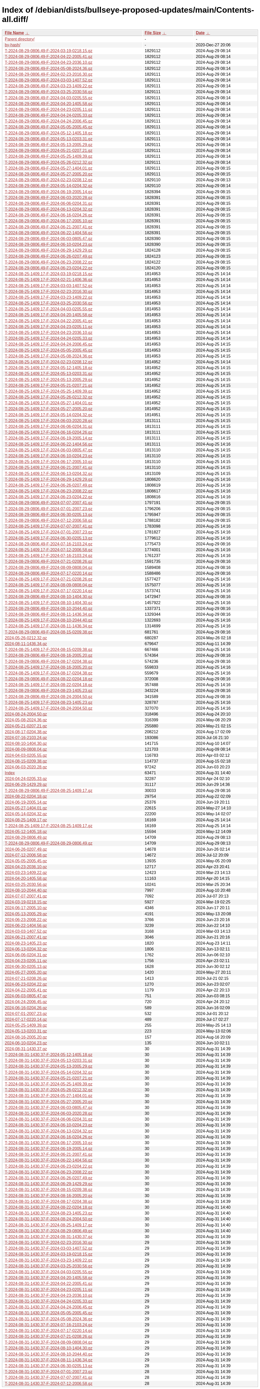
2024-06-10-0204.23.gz (26, 1043)
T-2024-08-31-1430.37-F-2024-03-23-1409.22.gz (48, 1260)
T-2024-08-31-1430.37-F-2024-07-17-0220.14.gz (48, 1330)
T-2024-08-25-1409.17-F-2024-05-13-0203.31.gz (48, 373)
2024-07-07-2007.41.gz (26, 896)
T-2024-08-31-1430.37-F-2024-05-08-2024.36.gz (48, 1319)
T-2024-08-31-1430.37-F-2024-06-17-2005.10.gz (48, 1143)
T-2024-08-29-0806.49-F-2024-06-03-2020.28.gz (48, 197)
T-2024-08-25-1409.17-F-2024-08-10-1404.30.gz (48, 603)
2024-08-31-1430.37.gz (26, 1049)
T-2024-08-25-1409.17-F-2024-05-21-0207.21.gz (48, 385)
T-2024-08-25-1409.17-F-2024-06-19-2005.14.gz (48, 438)
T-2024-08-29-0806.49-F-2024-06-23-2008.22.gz (48, 262)
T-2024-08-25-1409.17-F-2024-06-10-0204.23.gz (48, 456)
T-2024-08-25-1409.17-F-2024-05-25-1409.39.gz (48, 391)
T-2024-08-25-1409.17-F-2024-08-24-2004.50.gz (48, 708)
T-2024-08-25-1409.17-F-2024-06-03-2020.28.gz (48, 421)
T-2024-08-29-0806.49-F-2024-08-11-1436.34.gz (48, 614)
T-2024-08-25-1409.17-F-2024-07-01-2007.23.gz (48, 532)
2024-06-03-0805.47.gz (26, 996)
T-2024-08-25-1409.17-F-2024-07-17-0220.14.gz (48, 591)
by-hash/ (12, 45)
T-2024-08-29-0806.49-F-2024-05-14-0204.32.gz (48, 186)
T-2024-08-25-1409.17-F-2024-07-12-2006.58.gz (48, 550)
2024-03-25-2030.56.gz (26, 884)
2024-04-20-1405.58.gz (26, 878)
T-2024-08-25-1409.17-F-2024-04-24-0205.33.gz (48, 338)
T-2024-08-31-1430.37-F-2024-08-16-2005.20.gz (48, 1196)
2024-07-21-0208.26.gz (26, 978)
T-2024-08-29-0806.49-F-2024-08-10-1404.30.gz (48, 596)
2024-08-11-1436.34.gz (26, 644)
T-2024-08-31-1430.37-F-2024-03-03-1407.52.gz (48, 1248)
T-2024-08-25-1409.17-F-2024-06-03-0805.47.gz (48, 450)
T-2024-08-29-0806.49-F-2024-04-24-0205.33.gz (48, 115)
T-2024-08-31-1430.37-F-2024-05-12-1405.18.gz (48, 1055)
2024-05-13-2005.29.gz (26, 914)
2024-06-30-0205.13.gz (26, 966)
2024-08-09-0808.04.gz (26, 749)
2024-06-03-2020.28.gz (26, 767)
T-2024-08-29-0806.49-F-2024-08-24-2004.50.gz (48, 696)
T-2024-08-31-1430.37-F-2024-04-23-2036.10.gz (48, 1295)
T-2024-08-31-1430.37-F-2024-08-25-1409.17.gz (48, 1225)
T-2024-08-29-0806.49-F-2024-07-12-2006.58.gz (48, 520)
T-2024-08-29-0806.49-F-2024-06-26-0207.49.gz (48, 256)
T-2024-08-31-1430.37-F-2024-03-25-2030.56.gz (48, 1266)
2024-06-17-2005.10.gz (26, 908)
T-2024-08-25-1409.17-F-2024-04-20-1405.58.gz (48, 315)
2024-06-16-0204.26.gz (26, 1008)
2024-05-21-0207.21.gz (26, 726)
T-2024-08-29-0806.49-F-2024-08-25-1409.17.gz (48, 790)
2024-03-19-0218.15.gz (26, 902)
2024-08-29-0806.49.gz (26, 837)
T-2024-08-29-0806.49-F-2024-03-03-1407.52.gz (48, 80)
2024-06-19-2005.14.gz (26, 802)
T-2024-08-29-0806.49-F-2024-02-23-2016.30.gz (48, 74)
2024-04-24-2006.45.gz (26, 1002)
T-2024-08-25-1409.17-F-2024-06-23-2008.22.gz (48, 491)
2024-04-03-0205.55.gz (26, 755)
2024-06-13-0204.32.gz (26, 949)
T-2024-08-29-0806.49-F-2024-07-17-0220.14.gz (48, 573)
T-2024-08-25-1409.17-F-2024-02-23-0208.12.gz (48, 362)
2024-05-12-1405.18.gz (26, 831)
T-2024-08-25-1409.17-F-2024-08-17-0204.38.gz (48, 673)
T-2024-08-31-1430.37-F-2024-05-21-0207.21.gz (48, 1078)
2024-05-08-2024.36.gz (26, 720)
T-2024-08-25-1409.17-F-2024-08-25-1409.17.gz (48, 826)
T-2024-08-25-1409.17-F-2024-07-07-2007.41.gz (48, 526)
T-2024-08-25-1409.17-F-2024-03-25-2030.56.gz (48, 303)
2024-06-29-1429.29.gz (26, 784)
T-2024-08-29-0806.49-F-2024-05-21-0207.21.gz (48, 150)
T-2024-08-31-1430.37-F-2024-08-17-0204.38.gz (48, 1201)
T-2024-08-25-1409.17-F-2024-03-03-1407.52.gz (48, 286)
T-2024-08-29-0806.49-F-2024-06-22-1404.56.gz (48, 233)
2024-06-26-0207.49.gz (26, 849)
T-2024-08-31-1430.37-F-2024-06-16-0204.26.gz (48, 1137)
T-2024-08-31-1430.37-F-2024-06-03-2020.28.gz (48, 1113)
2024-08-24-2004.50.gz (26, 714)
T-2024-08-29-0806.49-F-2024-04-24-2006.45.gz (48, 121)
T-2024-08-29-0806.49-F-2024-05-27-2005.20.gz (48, 174)
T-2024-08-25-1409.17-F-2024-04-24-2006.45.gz (48, 344)
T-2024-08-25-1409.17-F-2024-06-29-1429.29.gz (48, 479)
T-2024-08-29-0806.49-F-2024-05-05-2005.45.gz (48, 127)
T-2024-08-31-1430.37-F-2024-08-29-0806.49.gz (48, 1231)
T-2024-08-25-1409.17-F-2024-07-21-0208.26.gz (48, 579)
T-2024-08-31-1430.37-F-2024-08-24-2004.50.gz (48, 1219)
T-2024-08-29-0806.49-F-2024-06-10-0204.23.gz (48, 244)
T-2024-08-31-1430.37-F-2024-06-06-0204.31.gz (48, 1119)
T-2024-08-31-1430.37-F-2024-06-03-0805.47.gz (48, 1107)
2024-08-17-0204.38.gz (26, 732)
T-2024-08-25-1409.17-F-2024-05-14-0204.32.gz (48, 415)
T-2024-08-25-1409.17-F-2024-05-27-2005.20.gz (48, 409)
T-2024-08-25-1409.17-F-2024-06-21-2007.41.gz (48, 467)
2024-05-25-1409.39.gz (26, 1025)
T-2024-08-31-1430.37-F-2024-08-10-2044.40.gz (48, 1354)
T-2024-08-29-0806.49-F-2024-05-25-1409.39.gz (48, 156)
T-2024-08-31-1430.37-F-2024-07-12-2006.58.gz (48, 1383)
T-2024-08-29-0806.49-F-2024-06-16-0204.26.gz (48, 215)
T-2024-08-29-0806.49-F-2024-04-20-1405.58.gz (48, 104)
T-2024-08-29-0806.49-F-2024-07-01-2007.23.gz (48, 509)
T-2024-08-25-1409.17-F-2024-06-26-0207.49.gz (48, 485)
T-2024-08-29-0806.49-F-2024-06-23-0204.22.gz (48, 268)
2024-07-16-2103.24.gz (26, 738)
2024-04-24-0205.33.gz (26, 779)
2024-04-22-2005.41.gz (26, 990)
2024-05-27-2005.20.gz (26, 972)
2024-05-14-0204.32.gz (26, 814)
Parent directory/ (19, 39)
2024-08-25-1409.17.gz (26, 820)
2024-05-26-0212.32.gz (26, 638)
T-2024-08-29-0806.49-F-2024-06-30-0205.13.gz (48, 514)
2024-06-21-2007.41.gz (26, 937)
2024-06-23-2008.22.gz (26, 920)
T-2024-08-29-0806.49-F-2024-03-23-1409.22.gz (48, 86)
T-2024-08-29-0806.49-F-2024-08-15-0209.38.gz (48, 632)
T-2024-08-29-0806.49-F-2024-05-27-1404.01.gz (48, 168)
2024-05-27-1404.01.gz (26, 808)
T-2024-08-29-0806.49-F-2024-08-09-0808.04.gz (48, 567)
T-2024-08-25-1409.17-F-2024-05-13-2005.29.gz (48, 380)
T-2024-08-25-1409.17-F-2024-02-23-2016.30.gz (48, 291)
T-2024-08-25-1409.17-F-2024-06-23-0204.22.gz (48, 497)
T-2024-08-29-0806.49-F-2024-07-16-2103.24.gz (48, 544)
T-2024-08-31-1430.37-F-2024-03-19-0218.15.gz (48, 1254)
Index (10, 773)
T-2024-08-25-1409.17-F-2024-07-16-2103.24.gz (48, 555)
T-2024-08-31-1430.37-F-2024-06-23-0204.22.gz (48, 1166)
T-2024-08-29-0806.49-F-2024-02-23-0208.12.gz (48, 180)
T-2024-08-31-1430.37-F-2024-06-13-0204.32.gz (48, 1131)
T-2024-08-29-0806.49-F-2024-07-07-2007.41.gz (48, 503)
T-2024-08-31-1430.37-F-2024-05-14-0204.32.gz (48, 1072)
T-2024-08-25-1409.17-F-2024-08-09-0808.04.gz (48, 585)
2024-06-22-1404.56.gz (26, 925)
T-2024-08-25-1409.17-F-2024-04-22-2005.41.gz (48, 321)
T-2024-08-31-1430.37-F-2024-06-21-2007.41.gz (48, 1154)
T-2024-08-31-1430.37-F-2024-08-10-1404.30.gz (48, 1348)
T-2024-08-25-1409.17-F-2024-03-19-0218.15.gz (48, 274)
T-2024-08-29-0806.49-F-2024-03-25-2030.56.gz (48, 92)
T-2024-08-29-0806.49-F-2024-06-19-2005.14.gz (48, 192)
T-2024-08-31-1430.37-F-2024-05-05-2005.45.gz (48, 1313)
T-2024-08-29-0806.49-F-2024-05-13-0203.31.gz (48, 139)
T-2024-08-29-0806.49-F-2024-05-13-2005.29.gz (48, 145)
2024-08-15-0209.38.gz (26, 761)
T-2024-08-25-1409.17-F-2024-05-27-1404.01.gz (48, 403)
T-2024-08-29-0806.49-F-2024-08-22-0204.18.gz (48, 679)
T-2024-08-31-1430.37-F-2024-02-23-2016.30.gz (48, 1242)
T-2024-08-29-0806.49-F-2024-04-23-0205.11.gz (48, 109)
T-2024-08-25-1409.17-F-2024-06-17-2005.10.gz (48, 462)
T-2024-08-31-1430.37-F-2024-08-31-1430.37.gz (48, 1237)
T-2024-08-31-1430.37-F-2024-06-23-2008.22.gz (48, 1172)
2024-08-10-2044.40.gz (26, 890)
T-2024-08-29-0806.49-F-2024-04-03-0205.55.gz (48, 98)
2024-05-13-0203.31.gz (26, 1031)
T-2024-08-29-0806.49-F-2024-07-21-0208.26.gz (48, 561)
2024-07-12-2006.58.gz (26, 855)
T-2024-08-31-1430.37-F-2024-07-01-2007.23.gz (48, 1372)
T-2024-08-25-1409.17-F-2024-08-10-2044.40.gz (48, 620)
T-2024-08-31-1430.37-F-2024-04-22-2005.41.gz (48, 1283)
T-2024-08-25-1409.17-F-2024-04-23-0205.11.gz (48, 327)
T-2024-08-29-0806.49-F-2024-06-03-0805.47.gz (48, 238)
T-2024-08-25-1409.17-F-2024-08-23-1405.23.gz (48, 702)
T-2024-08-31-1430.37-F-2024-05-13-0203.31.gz (48, 1060)
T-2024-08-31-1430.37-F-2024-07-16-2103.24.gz (48, 1325)
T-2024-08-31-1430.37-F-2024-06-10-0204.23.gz (48, 1125)
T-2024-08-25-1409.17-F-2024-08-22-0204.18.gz (48, 685)
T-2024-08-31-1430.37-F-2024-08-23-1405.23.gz (48, 1213)
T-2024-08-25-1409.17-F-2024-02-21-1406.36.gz (48, 279)
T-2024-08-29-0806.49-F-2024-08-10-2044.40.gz (48, 608)
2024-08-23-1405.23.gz (26, 943)
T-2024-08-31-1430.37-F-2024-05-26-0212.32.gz (48, 1090)
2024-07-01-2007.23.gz (26, 1013)
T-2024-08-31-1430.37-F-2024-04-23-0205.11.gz (48, 1289)
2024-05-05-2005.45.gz (26, 861)
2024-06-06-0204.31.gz (26, 955)
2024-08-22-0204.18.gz (26, 796)
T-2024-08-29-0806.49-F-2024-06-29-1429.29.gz (48, 250)
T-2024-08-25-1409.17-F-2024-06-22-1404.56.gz (48, 444)
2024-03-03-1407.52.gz (26, 931)
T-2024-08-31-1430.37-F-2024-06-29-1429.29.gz (48, 1184)
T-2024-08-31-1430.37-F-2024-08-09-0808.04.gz (48, 1342)
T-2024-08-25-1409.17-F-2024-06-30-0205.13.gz (48, 538)
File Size (153, 33)
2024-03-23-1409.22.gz (26, 872)
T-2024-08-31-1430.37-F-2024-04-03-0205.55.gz (48, 1272)
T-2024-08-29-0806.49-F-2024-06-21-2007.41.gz (48, 227)
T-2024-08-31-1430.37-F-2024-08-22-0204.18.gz (48, 1207)
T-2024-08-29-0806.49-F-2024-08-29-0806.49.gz (48, 843)
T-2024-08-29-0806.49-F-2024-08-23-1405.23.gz (48, 690)
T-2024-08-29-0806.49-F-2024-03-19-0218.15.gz (48, 51)
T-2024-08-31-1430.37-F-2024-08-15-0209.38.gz (48, 1189)
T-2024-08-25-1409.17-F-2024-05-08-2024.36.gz (48, 356)
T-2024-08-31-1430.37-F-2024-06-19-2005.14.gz (48, 1148)
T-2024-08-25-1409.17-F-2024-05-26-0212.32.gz (48, 397)
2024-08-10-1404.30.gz (26, 743)
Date (200, 33)
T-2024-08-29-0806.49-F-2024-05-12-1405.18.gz (48, 133)
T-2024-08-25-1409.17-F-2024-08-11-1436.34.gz (48, 626)
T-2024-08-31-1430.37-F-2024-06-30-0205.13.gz (48, 1366)
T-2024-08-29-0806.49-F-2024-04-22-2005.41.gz (48, 56)
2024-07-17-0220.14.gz (26, 1019)
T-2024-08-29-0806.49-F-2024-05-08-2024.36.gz (48, 68)
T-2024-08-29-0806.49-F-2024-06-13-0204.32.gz (48, 209)
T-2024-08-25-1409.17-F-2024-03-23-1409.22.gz (48, 297)
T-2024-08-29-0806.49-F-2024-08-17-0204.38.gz (48, 661)
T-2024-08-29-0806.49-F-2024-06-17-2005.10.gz (48, 221)
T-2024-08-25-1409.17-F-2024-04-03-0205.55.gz (48, 309)
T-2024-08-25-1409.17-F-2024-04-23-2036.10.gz (48, 332)
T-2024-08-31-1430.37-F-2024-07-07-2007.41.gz (48, 1377)
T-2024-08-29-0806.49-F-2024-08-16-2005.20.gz (48, 655)
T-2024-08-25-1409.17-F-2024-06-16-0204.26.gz (48, 432)
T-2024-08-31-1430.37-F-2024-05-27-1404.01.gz (48, 1096)
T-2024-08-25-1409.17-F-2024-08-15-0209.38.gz (48, 649)
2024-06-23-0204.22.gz (26, 984)
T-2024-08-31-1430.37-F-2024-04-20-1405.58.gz (48, 1278)
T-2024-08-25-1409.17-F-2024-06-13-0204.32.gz (48, 473)
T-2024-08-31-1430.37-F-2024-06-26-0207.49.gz (48, 1178)
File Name (14, 33)
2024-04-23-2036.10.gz (26, 867)
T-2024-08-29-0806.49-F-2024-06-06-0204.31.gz (48, 203)
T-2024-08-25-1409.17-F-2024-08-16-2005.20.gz (48, 667)
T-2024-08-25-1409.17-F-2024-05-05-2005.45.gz (48, 350)
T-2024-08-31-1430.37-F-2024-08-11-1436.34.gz (48, 1360)
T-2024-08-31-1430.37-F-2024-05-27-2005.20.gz (48, 1102)
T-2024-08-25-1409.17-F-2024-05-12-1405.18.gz (48, 368)
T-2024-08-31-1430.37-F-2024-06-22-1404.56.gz (48, 1160)
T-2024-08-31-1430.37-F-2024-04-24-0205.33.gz (48, 1301)
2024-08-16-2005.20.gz (26, 1037)
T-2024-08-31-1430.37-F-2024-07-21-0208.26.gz (48, 1336)
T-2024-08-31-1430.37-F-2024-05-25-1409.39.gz (48, 1084)
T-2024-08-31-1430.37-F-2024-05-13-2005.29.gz (48, 1066)
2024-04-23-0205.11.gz (26, 961)
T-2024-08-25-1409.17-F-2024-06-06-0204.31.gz (48, 426)
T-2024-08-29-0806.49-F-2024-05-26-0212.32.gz (48, 162)
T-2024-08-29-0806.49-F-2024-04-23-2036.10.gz (48, 62)
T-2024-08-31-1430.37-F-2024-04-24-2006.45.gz (48, 1307)
